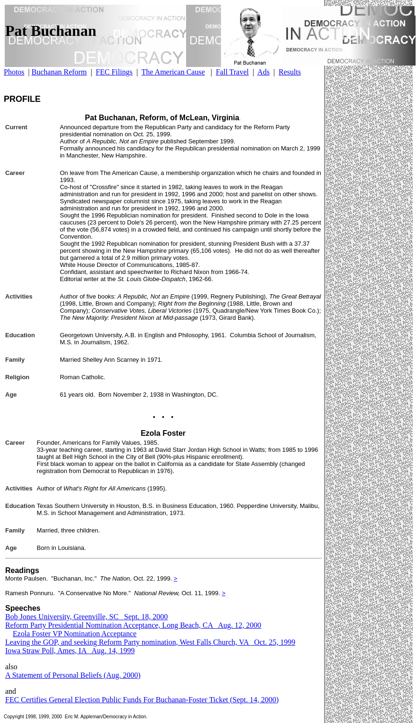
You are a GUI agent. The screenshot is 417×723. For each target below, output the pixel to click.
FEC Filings (114, 72)
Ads (263, 72)
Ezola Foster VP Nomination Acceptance (74, 634)
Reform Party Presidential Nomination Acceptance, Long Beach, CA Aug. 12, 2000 (133, 625)
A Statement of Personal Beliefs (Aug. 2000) (73, 675)
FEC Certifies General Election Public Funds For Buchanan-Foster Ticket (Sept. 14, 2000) (142, 700)
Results (290, 72)
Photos (14, 72)
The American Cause (173, 72)
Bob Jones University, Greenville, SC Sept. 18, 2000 (86, 617)
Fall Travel (232, 72)
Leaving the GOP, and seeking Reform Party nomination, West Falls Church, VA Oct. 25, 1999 (150, 642)
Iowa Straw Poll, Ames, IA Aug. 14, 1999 (70, 651)
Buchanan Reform (59, 72)
